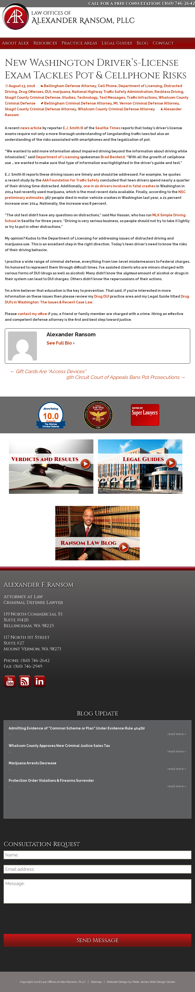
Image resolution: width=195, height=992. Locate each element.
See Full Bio (59, 343)
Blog (142, 43)
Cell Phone (107, 86)
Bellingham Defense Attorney (70, 86)
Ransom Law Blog (97, 533)
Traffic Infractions (142, 97)
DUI (48, 92)
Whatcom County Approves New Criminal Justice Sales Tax (59, 746)
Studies (68, 97)
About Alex (15, 43)
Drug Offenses (31, 92)
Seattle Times (107, 128)
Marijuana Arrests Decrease (32, 763)
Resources (45, 43)
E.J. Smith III (73, 128)
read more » (176, 734)
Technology (87, 97)
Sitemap (96, 982)
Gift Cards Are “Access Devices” (48, 371)
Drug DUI (101, 296)
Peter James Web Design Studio (153, 982)
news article (31, 128)
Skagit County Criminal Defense (32, 97)
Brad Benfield (113, 157)
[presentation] (40, 918)
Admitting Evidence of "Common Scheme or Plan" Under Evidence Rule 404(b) (77, 728)
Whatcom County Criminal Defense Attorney (116, 109)
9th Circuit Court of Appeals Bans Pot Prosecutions (125, 377)
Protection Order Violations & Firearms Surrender (51, 780)
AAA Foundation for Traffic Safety (70, 180)
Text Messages (112, 97)
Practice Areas (79, 43)
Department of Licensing (140, 86)
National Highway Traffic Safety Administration (112, 92)
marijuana (61, 92)
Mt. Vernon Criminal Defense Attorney (146, 103)
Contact (163, 43)
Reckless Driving (168, 92)
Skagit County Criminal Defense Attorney (40, 109)
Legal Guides (117, 43)
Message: (97, 891)
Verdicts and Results (51, 466)
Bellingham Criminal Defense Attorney (78, 103)
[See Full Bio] (74, 343)
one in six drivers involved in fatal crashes (119, 186)
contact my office (32, 314)
